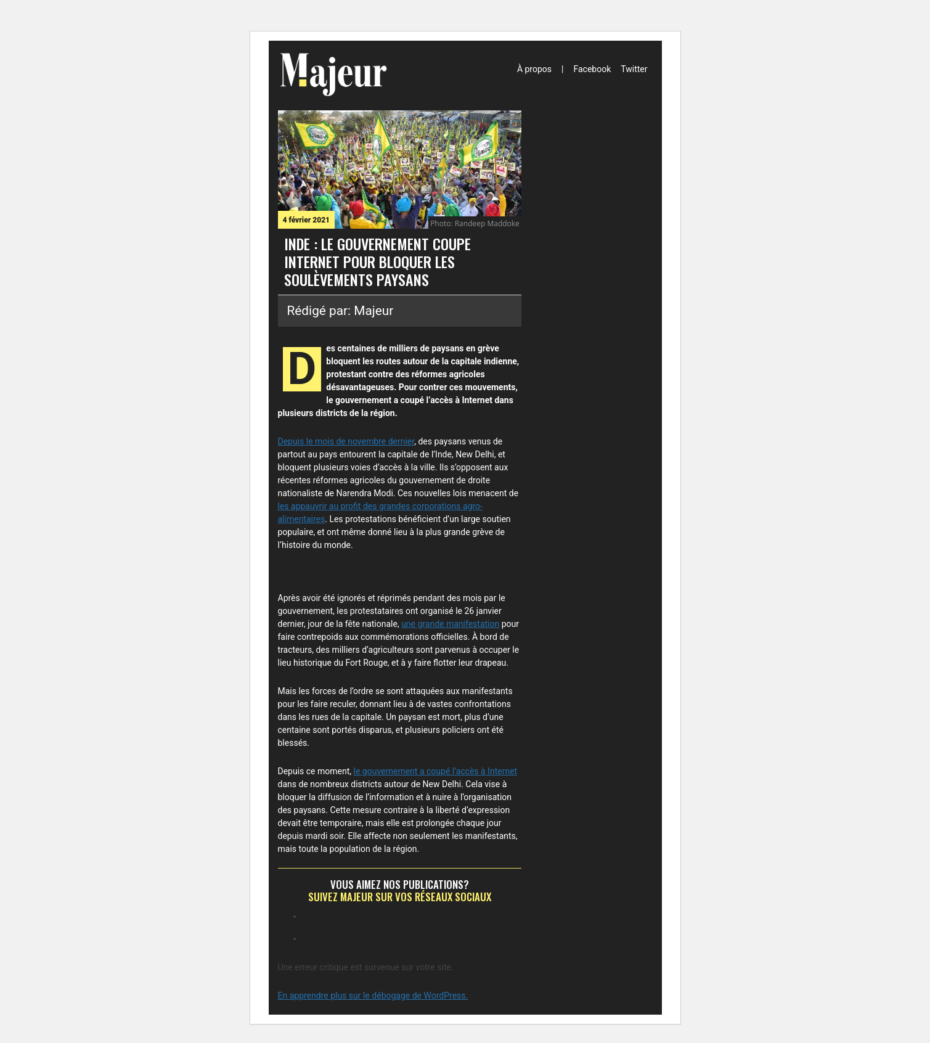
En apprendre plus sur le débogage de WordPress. (373, 995)
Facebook (592, 69)
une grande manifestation (450, 624)
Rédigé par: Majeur (340, 310)
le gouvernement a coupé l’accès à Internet (436, 771)
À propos (534, 69)
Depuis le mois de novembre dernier (346, 441)
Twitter (634, 69)
